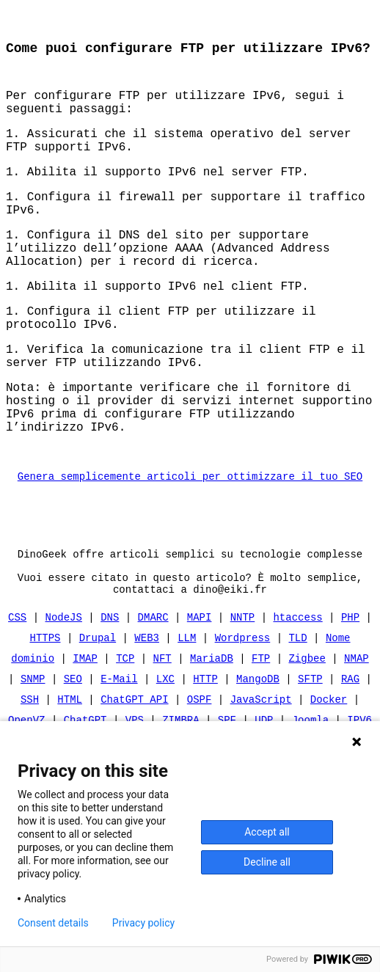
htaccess (297, 691)
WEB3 (146, 712)
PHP (350, 691)
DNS (110, 691)
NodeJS (63, 691)
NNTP (242, 691)
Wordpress (243, 712)
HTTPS (45, 712)
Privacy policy (143, 923)
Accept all (267, 832)
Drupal (97, 712)
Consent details (53, 923)
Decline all (267, 862)
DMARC (153, 691)
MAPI (199, 691)
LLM (187, 712)
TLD (297, 712)
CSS (17, 691)
